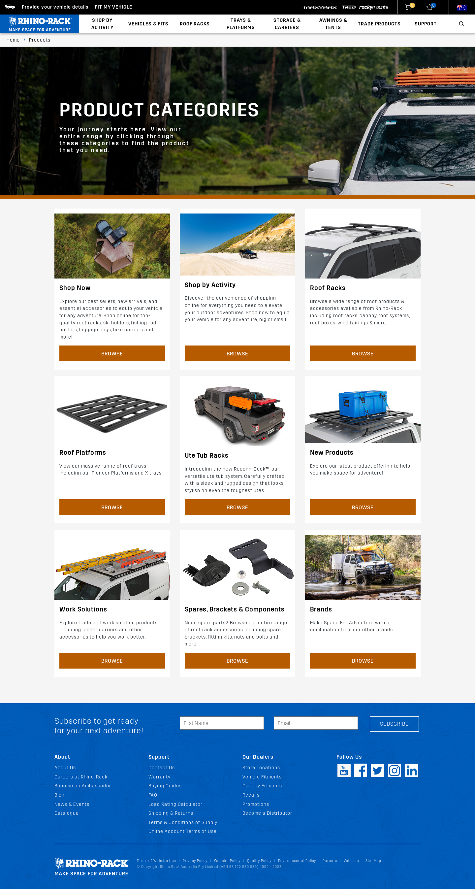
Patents (330, 861)
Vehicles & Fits (148, 24)
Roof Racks (195, 24)
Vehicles (351, 861)
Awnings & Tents (333, 23)
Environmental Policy (297, 861)
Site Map (373, 861)
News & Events (71, 804)
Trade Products (379, 24)
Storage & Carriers (287, 23)
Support (426, 24)
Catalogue (66, 813)
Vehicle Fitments (262, 777)
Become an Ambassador (82, 786)
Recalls (251, 795)
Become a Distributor (267, 813)
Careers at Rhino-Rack (81, 777)
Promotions (255, 804)
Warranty (159, 777)
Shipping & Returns (170, 813)
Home (13, 40)
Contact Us (161, 768)
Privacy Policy (195, 861)
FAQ (152, 795)
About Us (65, 768)
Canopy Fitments (262, 786)
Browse (112, 353)
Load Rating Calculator (175, 804)
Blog (59, 795)
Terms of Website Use (156, 861)
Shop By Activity (102, 23)
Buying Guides (165, 786)
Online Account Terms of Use (182, 831)
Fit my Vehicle (113, 7)
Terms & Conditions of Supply (182, 822)
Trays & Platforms (241, 23)
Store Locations (261, 768)
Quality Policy (259, 861)
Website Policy (227, 861)
